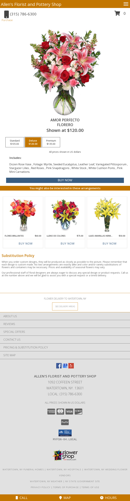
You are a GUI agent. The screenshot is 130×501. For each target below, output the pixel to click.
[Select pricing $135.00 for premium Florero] (51, 142)
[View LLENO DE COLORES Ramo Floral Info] (65, 215)
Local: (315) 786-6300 (65, 394)
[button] (120, 14)
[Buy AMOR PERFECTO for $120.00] (65, 180)
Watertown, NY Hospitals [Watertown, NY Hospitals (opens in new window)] (64, 469)
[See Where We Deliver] (65, 306)
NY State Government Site (82, 481)
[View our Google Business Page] (65, 367)
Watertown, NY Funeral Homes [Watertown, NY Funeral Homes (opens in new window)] (23, 469)
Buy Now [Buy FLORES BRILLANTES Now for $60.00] (26, 243)
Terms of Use (90, 487)
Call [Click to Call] (22, 497)
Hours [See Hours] (108, 497)
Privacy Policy (40, 487)
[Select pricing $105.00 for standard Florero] (15, 142)
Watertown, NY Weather (46, 481)
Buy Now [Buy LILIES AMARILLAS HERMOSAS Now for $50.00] (110, 243)
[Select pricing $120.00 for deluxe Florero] (33, 142)
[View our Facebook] (59, 367)
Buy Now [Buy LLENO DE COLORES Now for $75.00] (68, 243)
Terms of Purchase (66, 487)
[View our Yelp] (71, 367)
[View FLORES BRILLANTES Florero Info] (23, 215)
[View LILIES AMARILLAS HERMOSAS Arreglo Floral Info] (107, 215)
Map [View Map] (65, 497)
